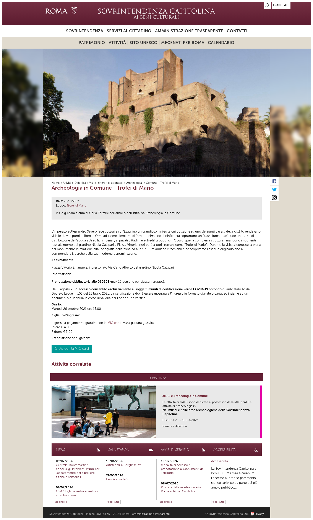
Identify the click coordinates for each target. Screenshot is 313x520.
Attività (117, 42)
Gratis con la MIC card (72, 348)
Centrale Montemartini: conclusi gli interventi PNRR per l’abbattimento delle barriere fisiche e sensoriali (77, 471)
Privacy (259, 513)
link (258, 433)
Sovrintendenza (84, 30)
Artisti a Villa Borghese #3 (123, 465)
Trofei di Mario (76, 205)
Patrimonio (92, 42)
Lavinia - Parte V (117, 479)
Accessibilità (219, 461)
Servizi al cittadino (129, 30)
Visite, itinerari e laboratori (106, 182)
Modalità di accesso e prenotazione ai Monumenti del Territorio (182, 469)
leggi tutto (61, 501)
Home (56, 182)
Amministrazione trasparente (189, 30)
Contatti (237, 30)
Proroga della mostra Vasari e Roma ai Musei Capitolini (181, 489)
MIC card (114, 323)
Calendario (221, 42)
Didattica (80, 182)
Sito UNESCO (143, 42)
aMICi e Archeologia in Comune (185, 396)
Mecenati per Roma (182, 42)
